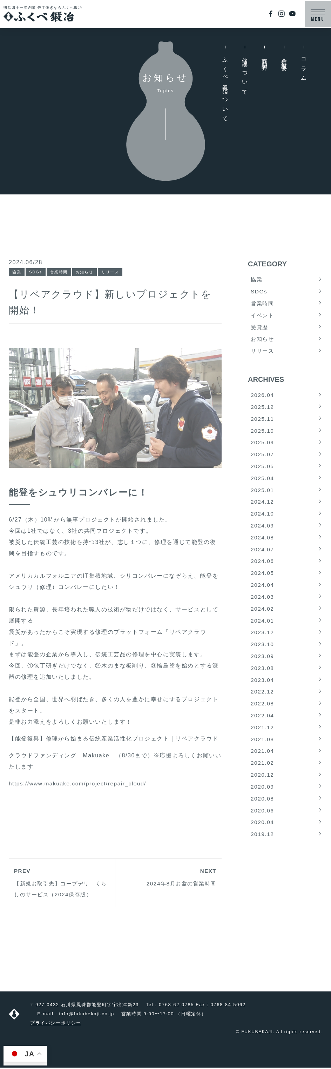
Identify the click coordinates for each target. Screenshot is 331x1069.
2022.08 (263, 718)
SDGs (36, 272)
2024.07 (263, 558)
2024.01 (263, 632)
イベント (263, 317)
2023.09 (263, 668)
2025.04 (263, 484)
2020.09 (263, 803)
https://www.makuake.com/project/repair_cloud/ (80, 784)
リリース (115, 272)
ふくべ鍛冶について (225, 87)
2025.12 (263, 410)
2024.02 (263, 619)
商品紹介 (265, 59)
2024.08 (263, 546)
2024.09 (263, 533)
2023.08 (263, 681)
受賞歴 (260, 329)
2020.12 (263, 791)
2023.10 (263, 656)
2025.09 (263, 447)
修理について (245, 74)
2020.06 (263, 828)
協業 (17, 272)
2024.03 (263, 607)
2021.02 (263, 779)
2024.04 (263, 595)
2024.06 (263, 570)
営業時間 (61, 272)
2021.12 (263, 742)
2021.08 (263, 754)
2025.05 (263, 472)
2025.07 (263, 460)
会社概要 (284, 59)
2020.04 (263, 840)
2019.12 (263, 853)
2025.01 (263, 496)
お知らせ (88, 272)
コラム (304, 67)
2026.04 (263, 398)
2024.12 (263, 509)
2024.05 (263, 582)
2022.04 (263, 730)
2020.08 (263, 816)
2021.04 (263, 767)
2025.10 (263, 435)
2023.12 (263, 644)
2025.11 (263, 423)
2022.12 (263, 705)
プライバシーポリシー (55, 1024)
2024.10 (263, 521)
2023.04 (263, 693)
